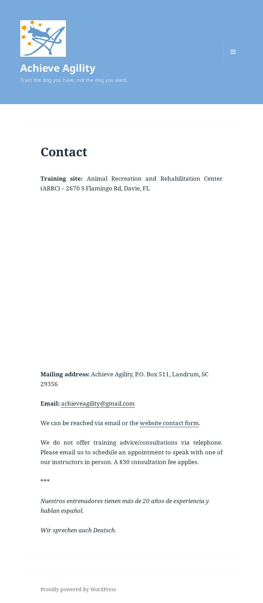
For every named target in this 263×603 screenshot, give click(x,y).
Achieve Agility (58, 68)
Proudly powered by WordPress (78, 589)
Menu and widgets (233, 61)
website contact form (169, 423)
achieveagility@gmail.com (98, 403)
